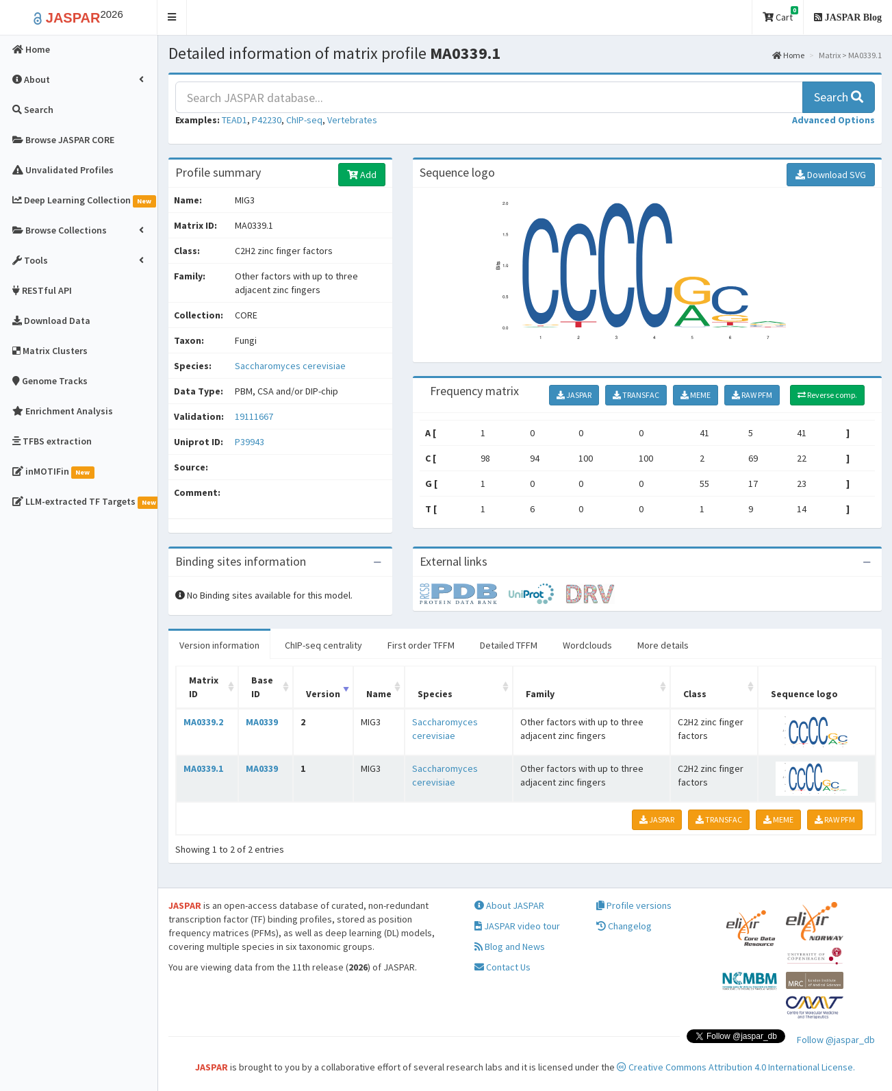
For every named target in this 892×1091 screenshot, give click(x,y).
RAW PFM (752, 395)
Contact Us (502, 967)
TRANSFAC (636, 395)
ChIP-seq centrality (323, 645)
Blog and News (509, 946)
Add (362, 174)
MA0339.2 (203, 722)
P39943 (250, 442)
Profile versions (634, 905)
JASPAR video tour (517, 926)
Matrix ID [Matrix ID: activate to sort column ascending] (203, 687)
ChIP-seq (304, 120)
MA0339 (262, 722)
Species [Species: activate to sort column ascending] (435, 694)
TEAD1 (234, 120)
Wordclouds (587, 645)
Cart (780, 14)
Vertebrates (352, 120)
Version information (219, 645)
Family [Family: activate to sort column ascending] (540, 694)
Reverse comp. (827, 395)
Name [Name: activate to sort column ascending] (379, 694)
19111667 (254, 416)
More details (663, 645)
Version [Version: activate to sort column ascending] (323, 694)
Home (788, 55)
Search (838, 97)
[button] (172, 17)
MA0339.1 (203, 768)
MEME (695, 395)
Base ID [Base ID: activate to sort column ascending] (262, 687)
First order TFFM (421, 645)
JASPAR (574, 395)
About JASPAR (509, 905)
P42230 (266, 120)
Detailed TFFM (508, 645)
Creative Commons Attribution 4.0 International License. (736, 1067)
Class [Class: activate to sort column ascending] (694, 694)
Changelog (624, 926)
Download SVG (830, 174)
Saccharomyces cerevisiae (290, 366)
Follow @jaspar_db (836, 1039)
